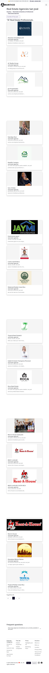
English (28, 663)
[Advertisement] (24, 109)
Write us (37, 645)
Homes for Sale (9, 645)
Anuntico (9, 11)
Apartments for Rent (10, 655)
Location (37, 647)
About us (37, 643)
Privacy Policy (38, 649)
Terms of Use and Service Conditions (38, 653)
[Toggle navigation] (46, 4)
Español (34, 663)
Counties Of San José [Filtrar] (13, 17)
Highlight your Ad (29, 643)
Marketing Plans (28, 647)
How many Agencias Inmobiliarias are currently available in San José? (23, 628)
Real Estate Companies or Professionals (23, 11)
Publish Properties (18, 643)
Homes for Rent (9, 651)
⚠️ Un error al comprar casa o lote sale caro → (24, 1)
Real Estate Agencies (13, 13)
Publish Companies (19, 647)
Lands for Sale (10, 648)
